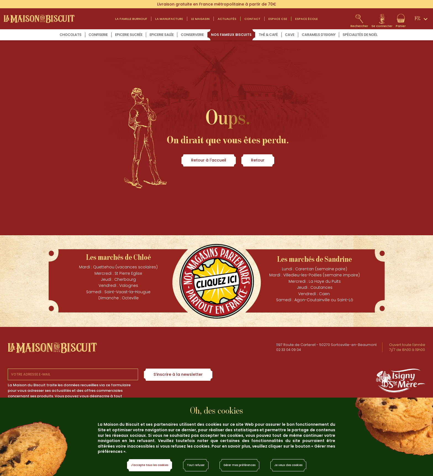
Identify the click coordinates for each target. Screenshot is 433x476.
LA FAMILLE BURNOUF (131, 19)
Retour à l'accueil (208, 160)
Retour (258, 160)
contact (252, 19)
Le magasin (200, 19)
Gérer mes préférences (239, 465)
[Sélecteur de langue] (421, 18)
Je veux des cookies (288, 465)
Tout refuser (196, 465)
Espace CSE (277, 19)
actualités (227, 19)
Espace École (306, 19)
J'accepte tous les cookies (149, 465)
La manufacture (169, 19)
